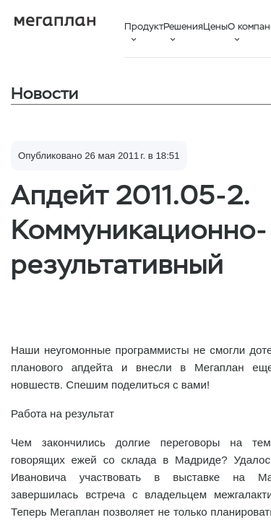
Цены (215, 26)
